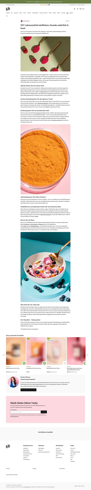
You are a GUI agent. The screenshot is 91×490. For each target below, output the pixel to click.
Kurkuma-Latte (56, 120)
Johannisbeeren (34, 224)
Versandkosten (27, 486)
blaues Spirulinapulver (46, 214)
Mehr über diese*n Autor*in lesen (28, 389)
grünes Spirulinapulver (43, 103)
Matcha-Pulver (44, 91)
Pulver (49, 314)
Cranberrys (25, 226)
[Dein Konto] (77, 9)
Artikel (36, 216)
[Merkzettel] (74, 9)
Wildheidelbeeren (35, 226)
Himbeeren (27, 224)
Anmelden (44, 412)
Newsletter (37, 1)
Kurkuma (38, 113)
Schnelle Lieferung (10, 4)
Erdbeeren (40, 224)
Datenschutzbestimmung (14, 416)
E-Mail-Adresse (13, 409)
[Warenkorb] (82, 9)
